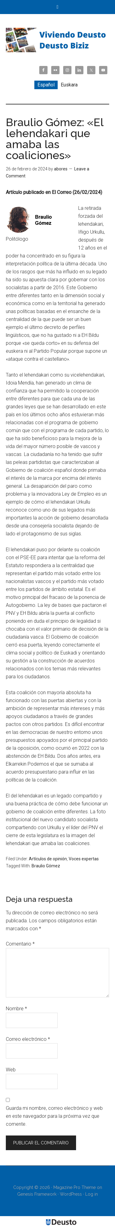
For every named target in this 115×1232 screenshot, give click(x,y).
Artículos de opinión (48, 858)
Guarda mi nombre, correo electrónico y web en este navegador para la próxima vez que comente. (54, 1116)
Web (11, 1070)
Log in (91, 1194)
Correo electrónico (28, 1039)
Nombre (16, 1008)
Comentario (20, 944)
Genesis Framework (36, 1194)
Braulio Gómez (46, 865)
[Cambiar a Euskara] (69, 85)
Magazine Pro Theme (74, 1187)
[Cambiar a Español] (46, 85)
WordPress (71, 1194)
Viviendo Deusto (57, 40)
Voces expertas (84, 858)
